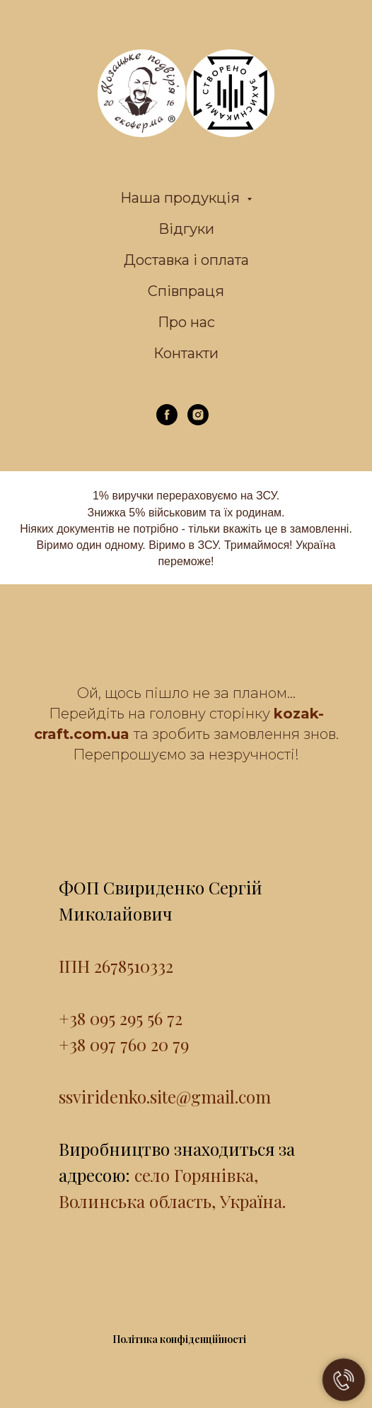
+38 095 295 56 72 (120, 1018)
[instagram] (198, 421)
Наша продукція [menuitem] (181, 197)
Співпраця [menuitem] (186, 291)
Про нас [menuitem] (186, 322)
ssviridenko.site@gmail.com (165, 1096)
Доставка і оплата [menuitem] (186, 260)
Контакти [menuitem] (186, 353)
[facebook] (167, 421)
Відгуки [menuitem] (186, 228)
